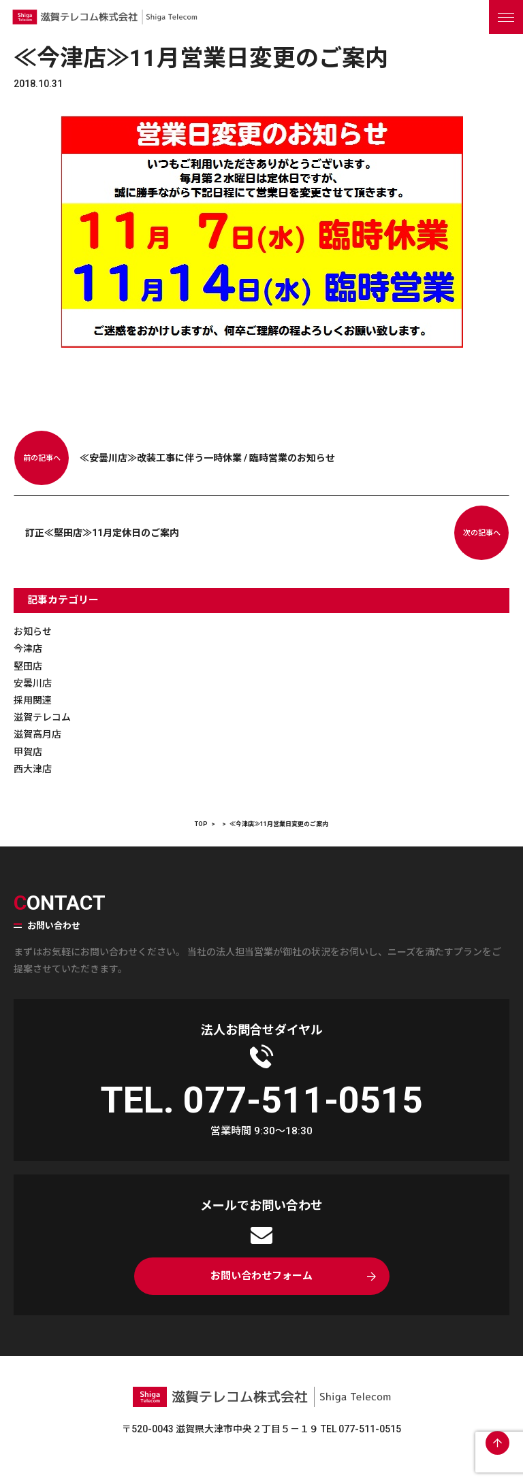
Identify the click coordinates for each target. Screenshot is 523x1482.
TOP (201, 824)
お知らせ (33, 631)
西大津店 (33, 768)
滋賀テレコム (42, 717)
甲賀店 (28, 751)
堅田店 (28, 666)
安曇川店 (33, 683)
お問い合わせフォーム (261, 1276)
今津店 (28, 648)
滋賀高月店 (37, 734)
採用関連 (33, 700)
